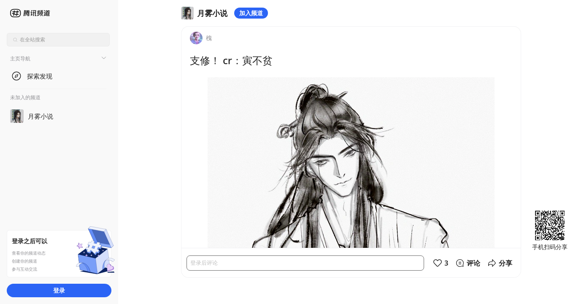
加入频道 (251, 13)
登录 (59, 290)
